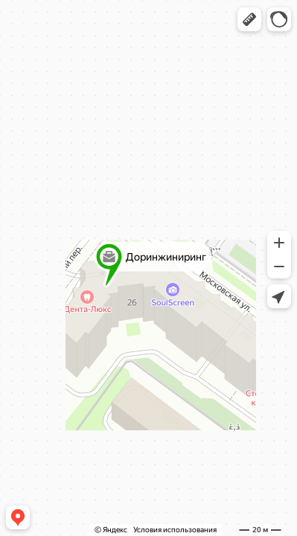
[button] (249, 19)
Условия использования (175, 530)
